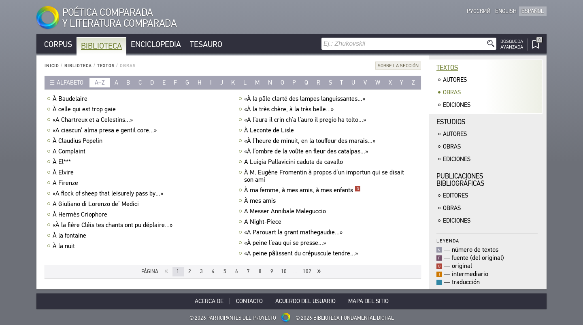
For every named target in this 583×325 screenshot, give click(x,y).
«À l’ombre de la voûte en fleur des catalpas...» (307, 151)
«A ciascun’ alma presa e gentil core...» (106, 130)
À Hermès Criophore (81, 214)
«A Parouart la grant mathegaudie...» (294, 232)
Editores (455, 195)
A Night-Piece (263, 221)
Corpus (58, 44)
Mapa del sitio (368, 301)
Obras (452, 92)
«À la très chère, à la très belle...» (290, 109)
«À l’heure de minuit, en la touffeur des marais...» (310, 140)
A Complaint (70, 151)
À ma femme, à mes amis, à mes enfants (302, 190)
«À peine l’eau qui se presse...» (286, 242)
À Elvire (64, 172)
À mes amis (261, 200)
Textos (106, 65)
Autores (455, 79)
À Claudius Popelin (78, 140)
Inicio (52, 65)
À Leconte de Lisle (270, 130)
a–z (100, 82)
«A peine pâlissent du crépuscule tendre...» (302, 253)
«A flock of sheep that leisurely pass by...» (109, 193)
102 (307, 271)
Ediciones (456, 104)
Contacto (249, 301)
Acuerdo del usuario (305, 301)
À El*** (63, 162)
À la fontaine (70, 235)
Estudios (450, 122)
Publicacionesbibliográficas (460, 180)
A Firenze (66, 183)
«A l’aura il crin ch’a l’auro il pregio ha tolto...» (306, 119)
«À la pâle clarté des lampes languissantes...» (305, 98)
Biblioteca (101, 46)
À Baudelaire (71, 98)
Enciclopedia (156, 44)
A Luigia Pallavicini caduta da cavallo (294, 162)
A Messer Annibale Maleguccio (286, 211)
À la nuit (65, 246)
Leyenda (447, 240)
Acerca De (209, 301)
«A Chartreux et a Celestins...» (94, 119)
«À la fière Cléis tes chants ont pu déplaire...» (113, 225)
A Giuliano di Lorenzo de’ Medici (97, 204)
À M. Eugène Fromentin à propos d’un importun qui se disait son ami (324, 176)
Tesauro (206, 44)
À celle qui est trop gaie (85, 109)
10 (284, 271)
